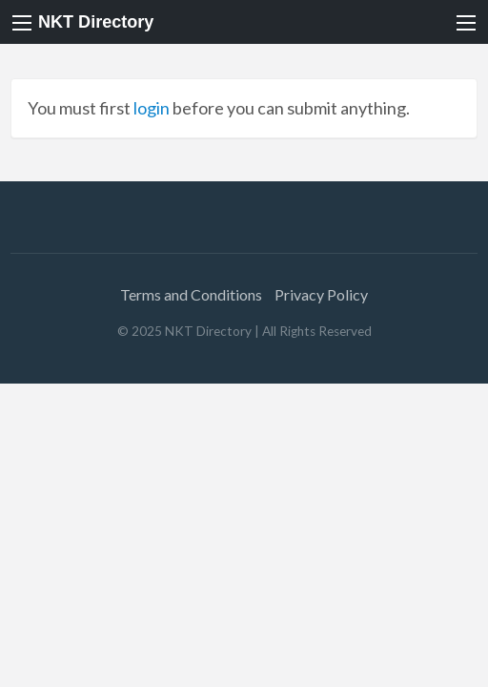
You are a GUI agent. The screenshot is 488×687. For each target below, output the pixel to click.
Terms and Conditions (191, 294)
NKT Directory (95, 21)
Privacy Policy (321, 294)
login (151, 107)
